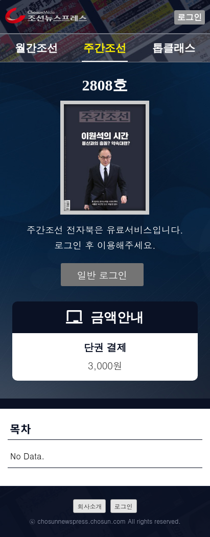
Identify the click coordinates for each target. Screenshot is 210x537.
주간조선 (104, 48)
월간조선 (36, 48)
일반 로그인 (102, 275)
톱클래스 (173, 48)
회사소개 (89, 506)
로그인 (189, 17)
